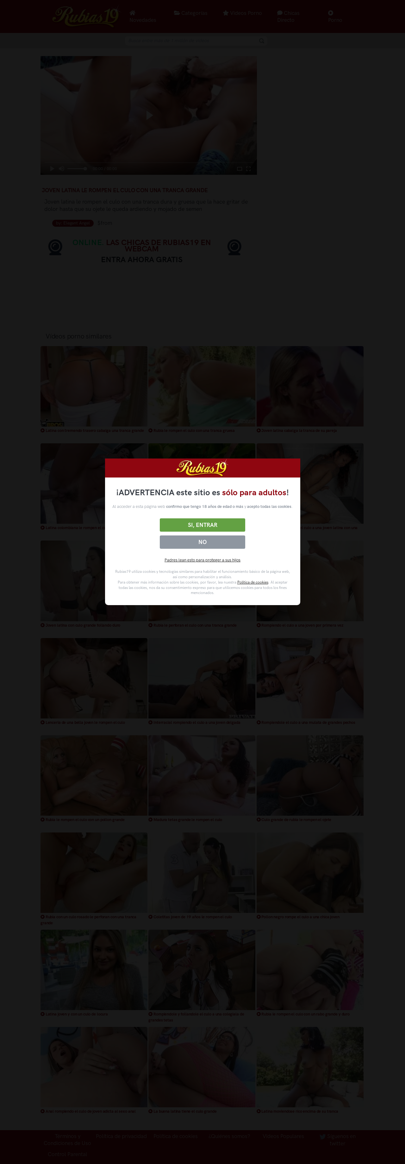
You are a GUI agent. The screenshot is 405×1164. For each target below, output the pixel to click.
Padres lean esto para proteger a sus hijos (202, 560)
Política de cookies (252, 582)
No (202, 542)
